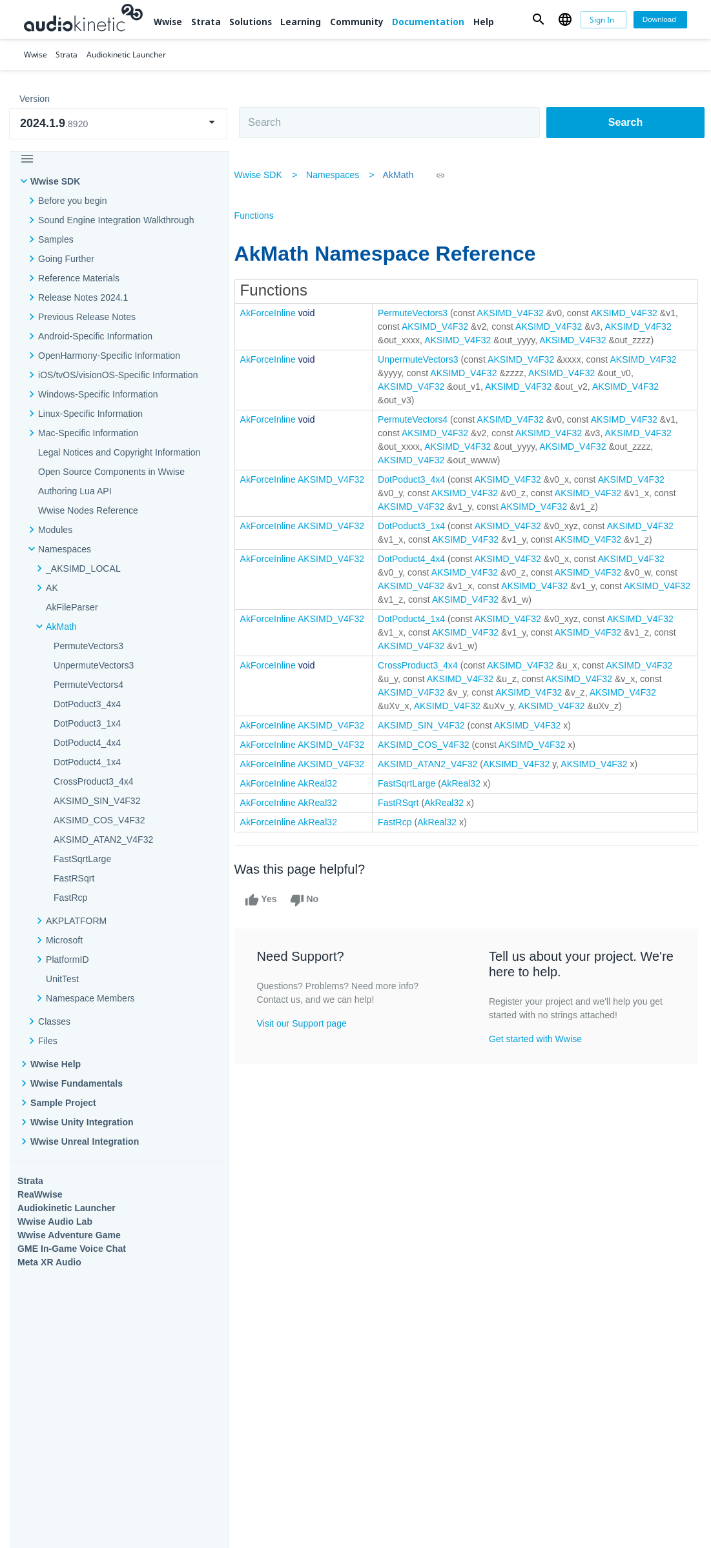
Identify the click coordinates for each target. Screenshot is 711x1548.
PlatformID (67, 959)
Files (47, 1041)
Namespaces (64, 549)
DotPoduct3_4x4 (87, 704)
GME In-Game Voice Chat (71, 1248)
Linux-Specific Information (90, 413)
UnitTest (62, 979)
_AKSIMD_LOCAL (83, 568)
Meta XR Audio (49, 1262)
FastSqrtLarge (82, 859)
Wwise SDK (55, 181)
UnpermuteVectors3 (94, 665)
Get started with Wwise (537, 1052)
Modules (55, 530)
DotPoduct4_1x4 (87, 762)
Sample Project (63, 1103)
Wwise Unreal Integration (84, 1141)
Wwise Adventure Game (69, 1235)
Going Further (66, 259)
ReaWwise (40, 1194)
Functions (264, 215)
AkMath (61, 626)
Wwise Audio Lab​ (54, 1221)
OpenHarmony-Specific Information (109, 355)
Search (625, 122)
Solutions (250, 22)
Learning (300, 22)
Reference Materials (78, 278)
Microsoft (64, 940)
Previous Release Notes (87, 317)
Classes (54, 1021)
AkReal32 (327, 797)
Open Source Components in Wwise (111, 472)
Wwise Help (55, 1064)
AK (52, 588)
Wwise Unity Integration (82, 1122)
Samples (56, 239)
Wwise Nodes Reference (88, 510)
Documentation (428, 22)
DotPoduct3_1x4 (87, 723)
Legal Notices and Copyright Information (119, 452)
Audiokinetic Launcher (66, 1208)
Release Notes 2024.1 (83, 297)
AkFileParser (72, 607)
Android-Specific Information (95, 336)
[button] (538, 19)
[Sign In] (603, 19)
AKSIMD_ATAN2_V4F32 (103, 839)
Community (357, 22)
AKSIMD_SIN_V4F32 (97, 801)
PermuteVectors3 (88, 646)
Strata (206, 22)
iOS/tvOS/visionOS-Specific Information (118, 375)
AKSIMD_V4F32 (521, 313)
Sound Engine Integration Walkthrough (116, 220)
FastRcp (70, 897)
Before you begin (72, 201)
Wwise (168, 22)
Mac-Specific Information (88, 433)
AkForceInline (278, 313)
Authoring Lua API (75, 491)
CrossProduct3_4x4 (94, 781)
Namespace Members (90, 998)
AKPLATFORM (76, 921)
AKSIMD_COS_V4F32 (99, 820)
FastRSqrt (74, 878)
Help (483, 22)
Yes (271, 914)
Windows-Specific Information (98, 394)
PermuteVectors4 (88, 684)
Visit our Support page (312, 1037)
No (314, 914)
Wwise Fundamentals (76, 1083)
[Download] (660, 19)
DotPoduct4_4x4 (87, 743)
